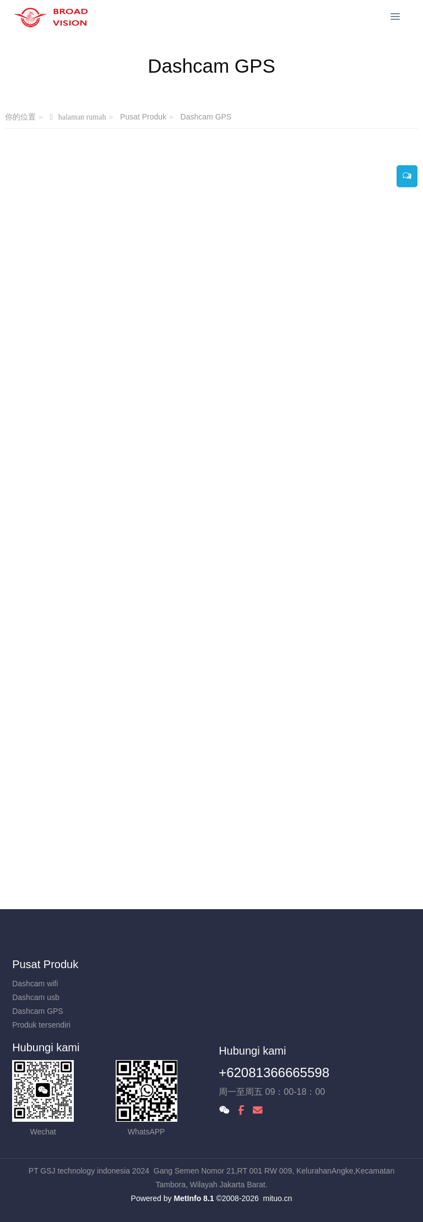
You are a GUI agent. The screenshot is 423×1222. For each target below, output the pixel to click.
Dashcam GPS (206, 116)
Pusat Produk (143, 116)
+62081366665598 (274, 1072)
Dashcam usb (35, 997)
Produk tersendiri (41, 1024)
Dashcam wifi (35, 983)
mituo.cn (277, 1198)
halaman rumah (82, 117)
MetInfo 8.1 (193, 1198)
